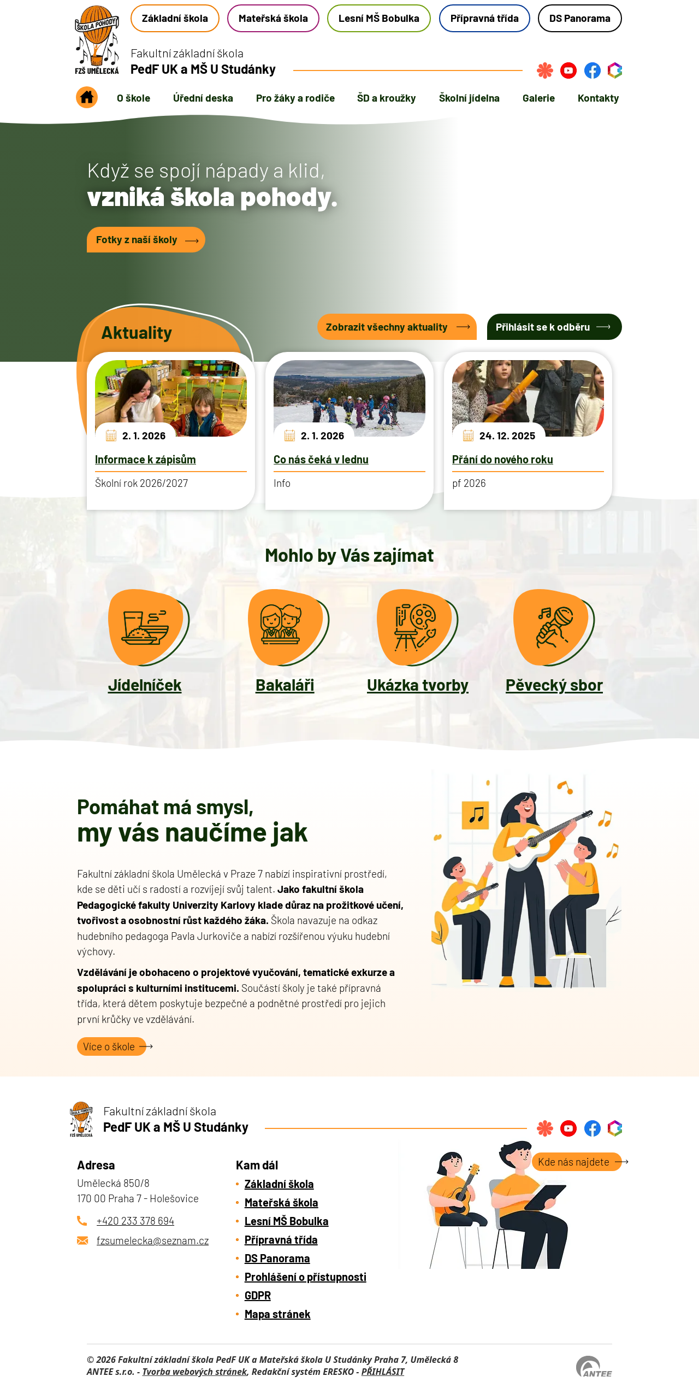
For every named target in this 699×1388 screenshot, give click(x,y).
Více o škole (109, 1046)
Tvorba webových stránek (194, 1372)
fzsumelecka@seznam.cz (153, 1240)
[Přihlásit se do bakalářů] (615, 70)
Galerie (539, 97)
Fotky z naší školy (136, 239)
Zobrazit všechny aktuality (387, 326)
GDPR (258, 1295)
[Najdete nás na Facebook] (592, 70)
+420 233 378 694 (135, 1220)
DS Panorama (580, 17)
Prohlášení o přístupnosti (305, 1276)
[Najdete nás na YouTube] (568, 70)
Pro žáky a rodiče (295, 97)
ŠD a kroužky (386, 97)
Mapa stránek (278, 1313)
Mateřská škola (273, 17)
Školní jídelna (469, 97)
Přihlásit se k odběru (543, 326)
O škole (133, 97)
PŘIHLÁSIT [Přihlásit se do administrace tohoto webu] (383, 1372)
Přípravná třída (485, 17)
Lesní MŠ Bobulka (379, 17)
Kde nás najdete (573, 1161)
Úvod (87, 100)
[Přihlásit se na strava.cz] (545, 70)
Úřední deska (203, 97)
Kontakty (598, 97)
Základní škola (175, 17)
